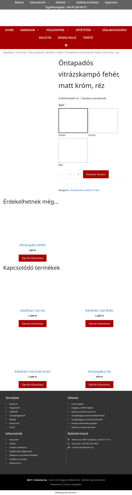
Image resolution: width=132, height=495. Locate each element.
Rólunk (19, 2)
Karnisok (31, 30)
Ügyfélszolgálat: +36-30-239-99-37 (66, 7)
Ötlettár (64, 2)
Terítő (88, 38)
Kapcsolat (111, 2)
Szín (62, 105)
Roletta (45, 38)
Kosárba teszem (96, 174)
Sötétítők (87, 30)
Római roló (67, 38)
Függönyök (59, 30)
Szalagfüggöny (114, 30)
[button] (49, 2)
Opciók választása (32, 258)
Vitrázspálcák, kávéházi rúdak (46, 52)
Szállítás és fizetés (87, 2)
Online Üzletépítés (72, 484)
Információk (41, 2)
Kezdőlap (8, 52)
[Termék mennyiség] (70, 174)
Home (9, 30)
